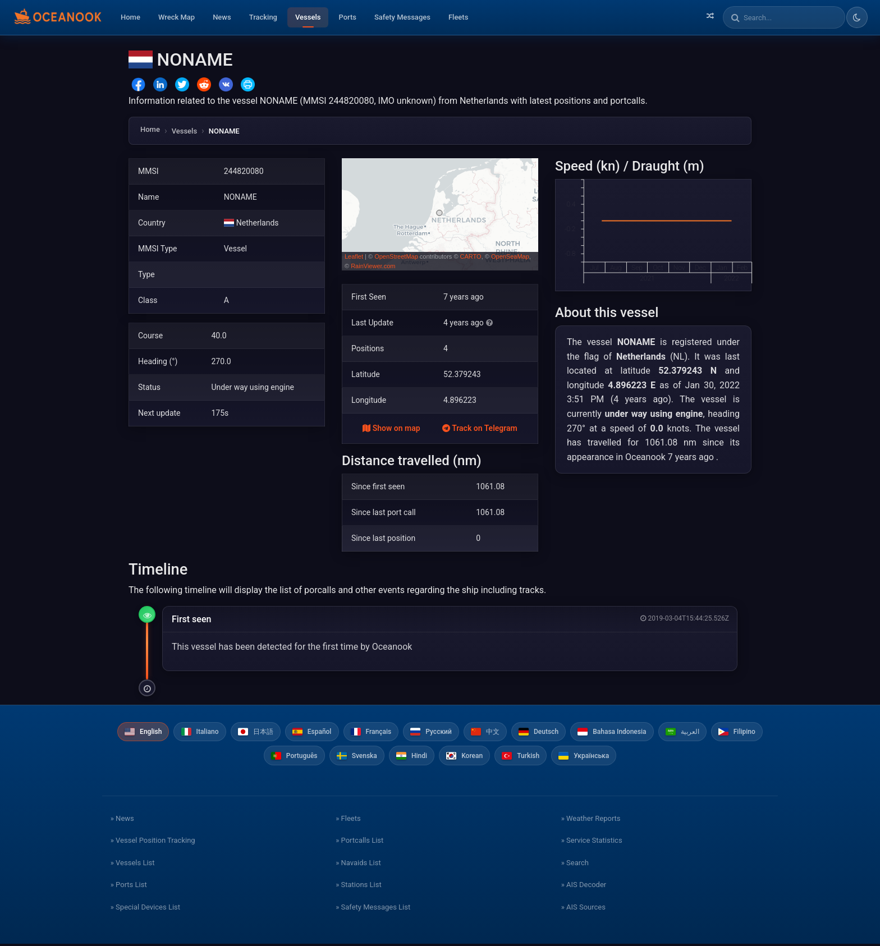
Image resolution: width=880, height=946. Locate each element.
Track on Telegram (479, 428)
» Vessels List (133, 864)
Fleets (458, 17)
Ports (347, 17)
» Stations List (358, 887)
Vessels (307, 17)
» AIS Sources (583, 908)
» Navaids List (358, 864)
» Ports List (129, 887)
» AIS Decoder (584, 887)
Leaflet (354, 256)
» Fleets (348, 820)
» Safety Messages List (373, 908)
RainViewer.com (373, 266)
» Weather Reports (591, 820)
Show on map (391, 428)
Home (130, 17)
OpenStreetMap (396, 256)
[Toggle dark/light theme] (857, 17)
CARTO (471, 256)
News (222, 17)
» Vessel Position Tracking (153, 842)
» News (122, 820)
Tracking (263, 17)
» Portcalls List (359, 842)
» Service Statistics (591, 842)
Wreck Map (176, 17)
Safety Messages (402, 17)
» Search (575, 864)
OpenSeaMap (510, 256)
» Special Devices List (145, 908)
